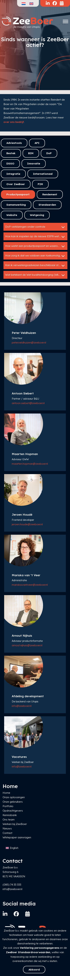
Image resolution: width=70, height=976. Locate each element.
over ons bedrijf (13, 122)
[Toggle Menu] (65, 21)
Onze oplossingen (14, 797)
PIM (40, 184)
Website (11, 215)
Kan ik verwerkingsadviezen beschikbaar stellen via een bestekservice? (36, 265)
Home (6, 792)
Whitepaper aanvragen (17, 837)
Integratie (13, 173)
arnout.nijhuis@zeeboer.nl (27, 645)
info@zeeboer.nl (21, 706)
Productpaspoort (18, 194)
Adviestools (14, 143)
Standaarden (47, 204)
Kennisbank (10, 815)
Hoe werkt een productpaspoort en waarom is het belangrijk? (36, 246)
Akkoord (34, 969)
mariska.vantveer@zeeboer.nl (30, 584)
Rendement (49, 194)
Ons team (9, 819)
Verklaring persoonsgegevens (39, 947)
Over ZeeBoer (15, 184)
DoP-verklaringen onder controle (35, 227)
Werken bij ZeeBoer (15, 824)
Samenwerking (16, 204)
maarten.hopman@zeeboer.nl (30, 463)
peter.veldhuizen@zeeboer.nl (29, 342)
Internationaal (43, 173)
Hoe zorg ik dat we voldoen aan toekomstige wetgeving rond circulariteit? (36, 256)
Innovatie (33, 163)
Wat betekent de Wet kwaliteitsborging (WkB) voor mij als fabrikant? (36, 275)
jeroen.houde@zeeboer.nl (27, 524)
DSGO (10, 163)
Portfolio (8, 806)
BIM (31, 153)
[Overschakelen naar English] (12, 848)
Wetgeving (37, 215)
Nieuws (7, 828)
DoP (49, 153)
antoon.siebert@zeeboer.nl (28, 403)
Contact (7, 833)
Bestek (10, 153)
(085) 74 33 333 (12, 884)
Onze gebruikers (13, 801)
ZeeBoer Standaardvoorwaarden (28, 952)
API (37, 143)
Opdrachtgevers (13, 810)
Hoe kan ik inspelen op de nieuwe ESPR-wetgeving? (36, 236)
